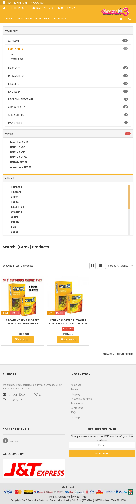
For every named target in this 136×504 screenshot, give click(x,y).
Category (12, 30)
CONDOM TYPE (24, 18)
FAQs (73, 412)
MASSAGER (68, 68)
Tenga (12, 202)
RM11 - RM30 (15, 147)
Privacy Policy (79, 496)
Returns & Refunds (81, 398)
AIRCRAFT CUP (68, 107)
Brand (10, 178)
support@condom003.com (24, 394)
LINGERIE (68, 83)
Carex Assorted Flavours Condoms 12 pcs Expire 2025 (68, 321)
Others (12, 222)
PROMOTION (42, 18)
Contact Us (77, 408)
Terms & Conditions (59, 496)
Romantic (13, 187)
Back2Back (68, 328)
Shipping (75, 394)
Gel (12, 54)
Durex (11, 197)
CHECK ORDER (59, 18)
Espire (11, 217)
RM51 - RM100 (16, 157)
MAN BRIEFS (68, 122)
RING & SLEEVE (68, 76)
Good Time (14, 207)
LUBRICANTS (68, 48)
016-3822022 (13, 399)
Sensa (11, 232)
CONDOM (68, 41)
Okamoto (13, 212)
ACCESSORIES (68, 115)
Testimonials (78, 403)
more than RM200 (18, 167)
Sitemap (75, 417)
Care (10, 227)
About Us (76, 384)
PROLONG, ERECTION (68, 99)
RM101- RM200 (16, 162)
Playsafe (13, 192)
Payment (75, 389)
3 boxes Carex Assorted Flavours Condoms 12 (22, 321)
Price (10, 133)
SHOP (8, 18)
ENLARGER (68, 91)
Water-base (17, 58)
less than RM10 (16, 142)
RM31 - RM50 (15, 152)
